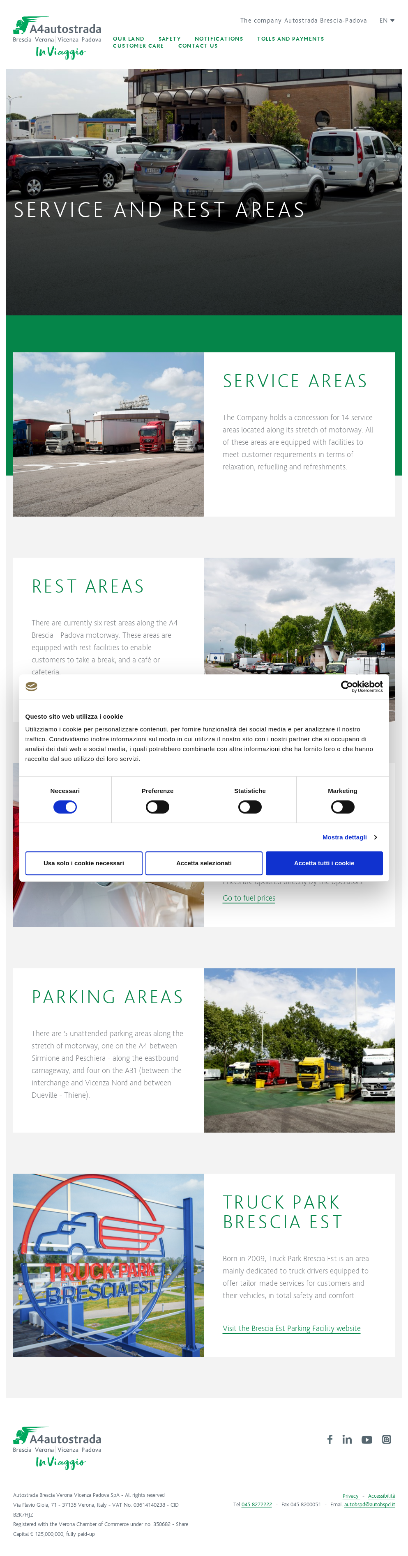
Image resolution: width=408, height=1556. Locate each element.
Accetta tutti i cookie (324, 863)
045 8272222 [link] (257, 1504)
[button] (384, 20)
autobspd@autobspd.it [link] (369, 1504)
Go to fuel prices (249, 898)
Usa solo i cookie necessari (84, 863)
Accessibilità (381, 1496)
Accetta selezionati (204, 863)
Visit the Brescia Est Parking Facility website (292, 1328)
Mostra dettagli (345, 837)
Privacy (351, 1496)
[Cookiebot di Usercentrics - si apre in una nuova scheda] (347, 686)
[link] (329, 1439)
